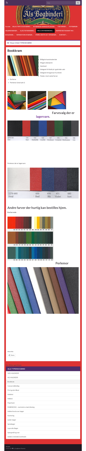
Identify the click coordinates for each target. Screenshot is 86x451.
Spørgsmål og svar (14, 432)
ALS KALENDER (13, 377)
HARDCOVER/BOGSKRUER (17, 437)
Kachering (11, 415)
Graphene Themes (20, 448)
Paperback (11, 403)
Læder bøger (12, 420)
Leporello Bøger (13, 428)
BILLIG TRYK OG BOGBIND (21, 26)
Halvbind (10, 394)
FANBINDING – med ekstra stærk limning (21, 407)
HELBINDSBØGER (11, 31)
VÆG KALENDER (13, 373)
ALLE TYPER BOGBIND (24, 43)
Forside (7, 26)
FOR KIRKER (62, 26)
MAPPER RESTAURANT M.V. (65, 31)
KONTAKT (63, 35)
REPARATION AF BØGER (25, 35)
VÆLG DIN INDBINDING (45, 31)
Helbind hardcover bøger (16, 411)
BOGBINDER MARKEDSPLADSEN (44, 26)
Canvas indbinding (13, 386)
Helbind (10, 399)
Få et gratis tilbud (13, 390)
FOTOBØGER (73, 26)
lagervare (42, 116)
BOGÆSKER (9, 35)
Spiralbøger (11, 424)
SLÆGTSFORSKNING (27, 31)
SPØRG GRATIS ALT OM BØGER (46, 35)
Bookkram (11, 382)
